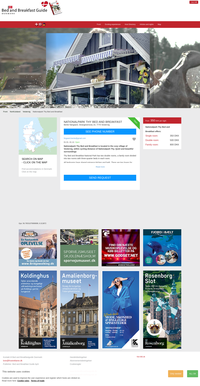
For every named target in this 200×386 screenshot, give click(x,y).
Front (99, 24)
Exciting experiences (113, 24)
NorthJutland (15, 112)
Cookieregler (75, 364)
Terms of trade (38, 381)
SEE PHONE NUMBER (100, 131)
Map (159, 24)
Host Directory (130, 24)
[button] (51, 68)
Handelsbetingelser (78, 357)
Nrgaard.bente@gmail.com (75, 138)
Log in (194, 2)
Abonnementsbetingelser (81, 361)
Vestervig (26, 112)
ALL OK (192, 374)
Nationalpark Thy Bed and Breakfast (37, 25)
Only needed (175, 374)
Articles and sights (147, 24)
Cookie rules (23, 381)
